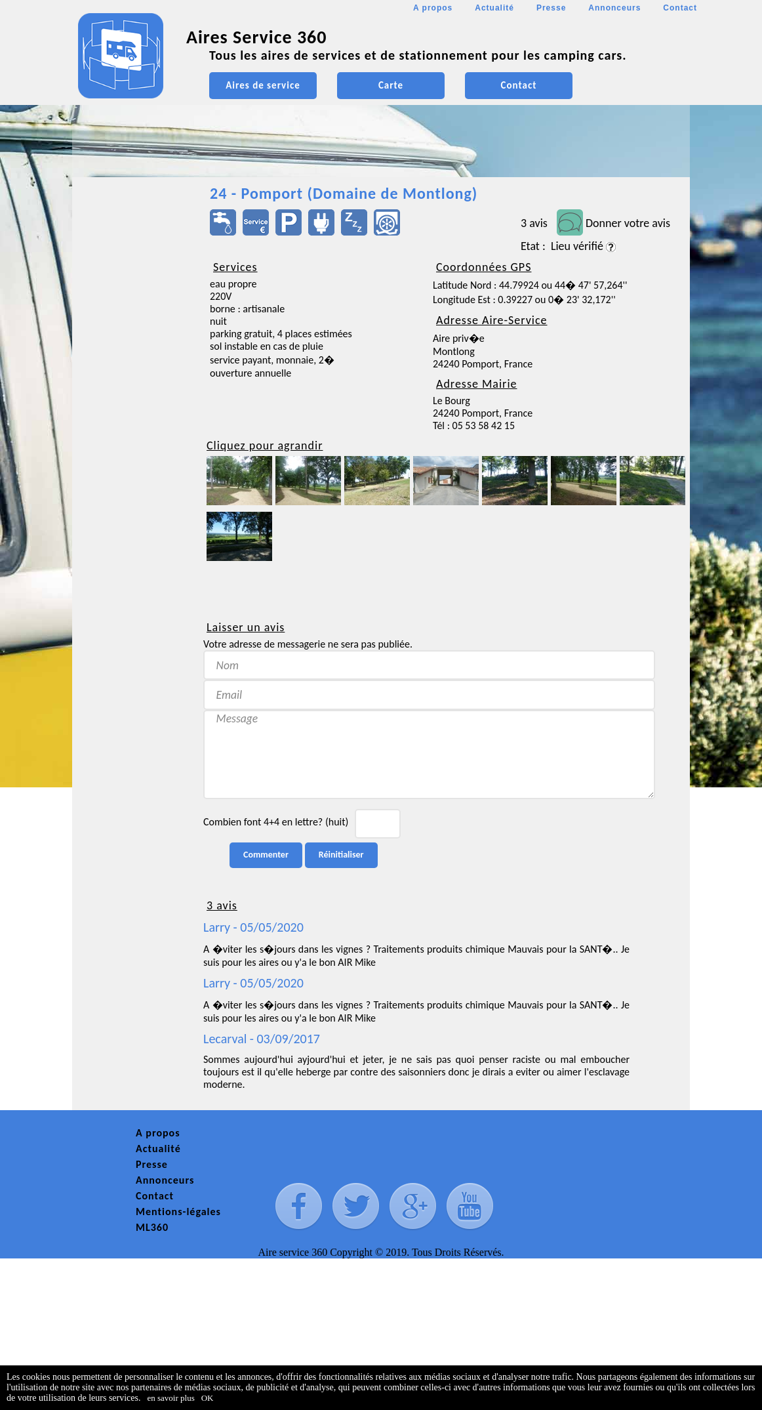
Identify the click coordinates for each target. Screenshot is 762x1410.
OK (207, 1398)
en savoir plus (171, 1398)
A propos (432, 7)
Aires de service (263, 85)
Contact (680, 7)
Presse (551, 7)
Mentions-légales (178, 1211)
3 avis (534, 223)
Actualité (494, 7)
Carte (390, 85)
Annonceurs (614, 7)
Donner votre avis (628, 223)
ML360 (152, 1227)
